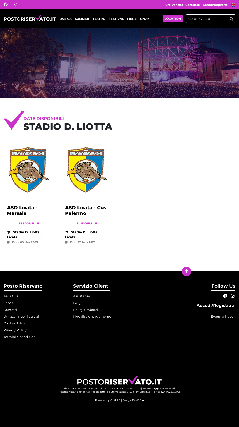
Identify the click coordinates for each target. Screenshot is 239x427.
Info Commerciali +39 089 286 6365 (120, 388)
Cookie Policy (15, 323)
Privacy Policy (15, 330)
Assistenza (81, 296)
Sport (145, 19)
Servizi (9, 303)
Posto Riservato (23, 286)
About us (11, 296)
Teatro (98, 19)
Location (172, 18)
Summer (82, 19)
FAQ (76, 303)
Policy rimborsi (85, 310)
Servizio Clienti (91, 286)
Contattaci (192, 5)
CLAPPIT (115, 400)
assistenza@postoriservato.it (159, 388)
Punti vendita (173, 5)
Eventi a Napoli (223, 316)
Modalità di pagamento (92, 316)
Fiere (132, 19)
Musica (65, 19)
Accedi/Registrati (216, 5)
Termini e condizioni (20, 337)
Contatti (10, 310)
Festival (116, 19)
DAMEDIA (138, 400)
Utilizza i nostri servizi (21, 316)
